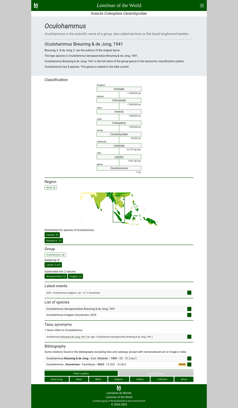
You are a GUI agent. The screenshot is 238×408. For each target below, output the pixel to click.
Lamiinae (119, 145)
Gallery (140, 379)
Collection (162, 379)
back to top (57, 379)
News (79, 379)
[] (53, 264)
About (184, 379)
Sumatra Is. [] (53, 240)
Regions (119, 379)
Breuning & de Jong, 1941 (73, 337)
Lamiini (119, 156)
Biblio (98, 379)
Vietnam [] (52, 234)
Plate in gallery (81, 373)
